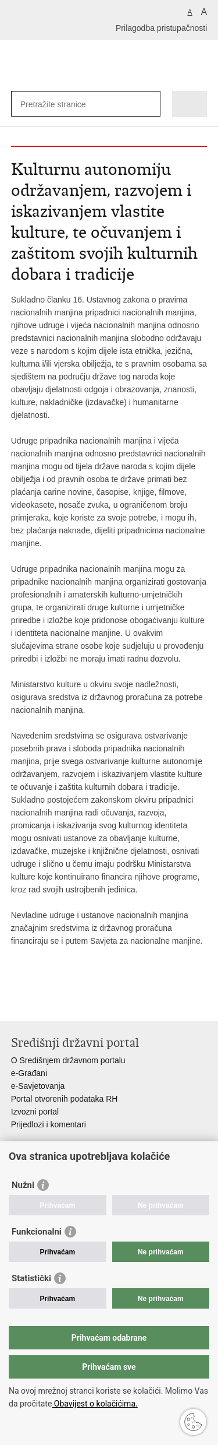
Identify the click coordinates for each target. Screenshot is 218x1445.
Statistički (31, 1278)
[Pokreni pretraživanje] (149, 104)
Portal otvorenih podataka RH (64, 1098)
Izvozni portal (35, 1111)
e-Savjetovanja (38, 1086)
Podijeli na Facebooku (42, 1003)
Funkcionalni (37, 1231)
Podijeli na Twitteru (67, 1003)
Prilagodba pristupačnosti (161, 28)
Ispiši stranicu (17, 1003)
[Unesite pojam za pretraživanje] (62, 104)
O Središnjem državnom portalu (68, 1060)
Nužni (23, 1185)
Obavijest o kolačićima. (94, 1403)
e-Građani (29, 1073)
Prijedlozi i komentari (48, 1124)
